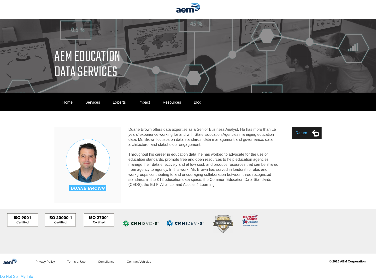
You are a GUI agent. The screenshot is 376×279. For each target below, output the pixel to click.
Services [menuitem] (92, 102)
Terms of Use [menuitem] (76, 261)
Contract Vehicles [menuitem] (139, 261)
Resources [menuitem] (172, 102)
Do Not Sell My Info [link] (16, 276)
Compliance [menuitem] (106, 261)
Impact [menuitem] (144, 102)
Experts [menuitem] (119, 102)
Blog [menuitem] (197, 102)
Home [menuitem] (67, 102)
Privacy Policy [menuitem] (45, 261)
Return (307, 133)
